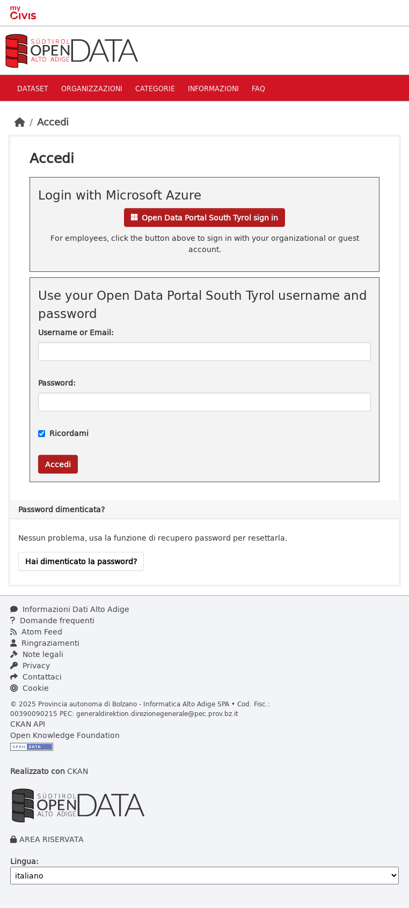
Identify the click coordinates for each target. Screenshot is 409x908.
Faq (258, 88)
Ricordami (63, 433)
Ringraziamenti (44, 642)
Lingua (23, 861)
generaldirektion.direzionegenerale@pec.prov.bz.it (157, 713)
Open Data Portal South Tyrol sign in (204, 217)
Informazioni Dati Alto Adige (69, 609)
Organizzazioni (91, 88)
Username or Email (74, 332)
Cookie (29, 687)
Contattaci (36, 676)
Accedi (53, 122)
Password (55, 382)
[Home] (19, 122)
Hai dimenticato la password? (81, 561)
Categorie (155, 88)
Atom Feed (36, 631)
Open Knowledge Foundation (65, 735)
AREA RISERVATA (51, 839)
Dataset (32, 88)
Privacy (30, 665)
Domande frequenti (52, 620)
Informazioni (213, 88)
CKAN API (27, 723)
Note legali (36, 654)
